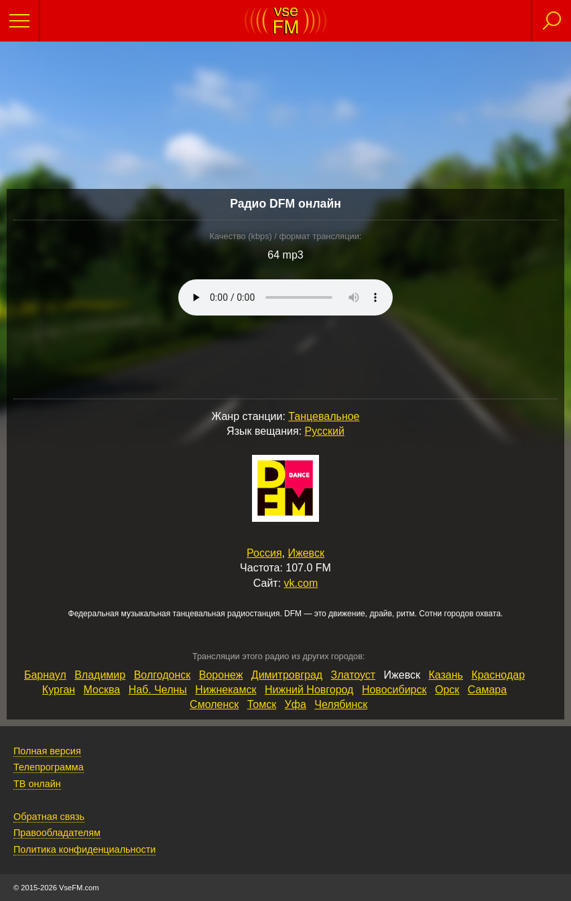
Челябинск (340, 704)
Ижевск (306, 553)
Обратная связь (48, 816)
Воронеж (221, 675)
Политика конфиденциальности (84, 849)
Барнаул (45, 675)
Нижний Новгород (309, 689)
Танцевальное (323, 416)
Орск (447, 689)
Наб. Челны (158, 689)
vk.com (301, 583)
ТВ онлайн (37, 783)
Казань (445, 675)
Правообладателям (57, 832)
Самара (487, 689)
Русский (324, 431)
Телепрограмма (48, 767)
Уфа (295, 704)
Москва (102, 689)
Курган (58, 689)
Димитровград (286, 675)
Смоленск (214, 704)
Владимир (99, 675)
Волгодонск (162, 675)
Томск (261, 704)
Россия (264, 553)
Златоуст (353, 675)
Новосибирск (394, 689)
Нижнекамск (225, 689)
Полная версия (47, 751)
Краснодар (498, 675)
